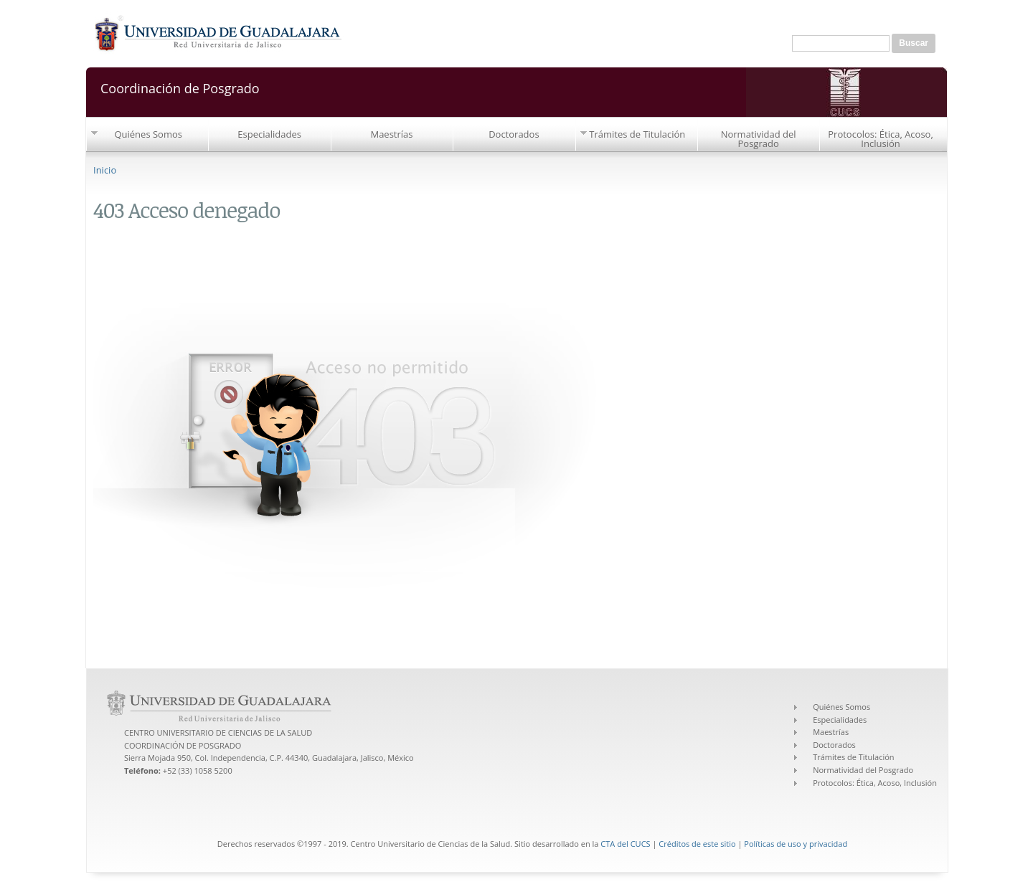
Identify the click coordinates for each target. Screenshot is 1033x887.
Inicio (104, 169)
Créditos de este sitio (697, 843)
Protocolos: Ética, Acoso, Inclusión (880, 139)
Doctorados (514, 134)
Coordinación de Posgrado (180, 87)
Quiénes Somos (148, 134)
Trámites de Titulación (637, 134)
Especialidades (269, 134)
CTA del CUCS (625, 843)
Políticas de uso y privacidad (795, 843)
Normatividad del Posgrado (758, 139)
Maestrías (391, 134)
